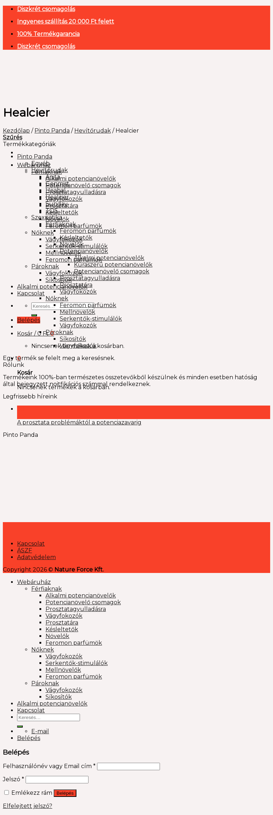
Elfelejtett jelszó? (27, 806)
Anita (53, 176)
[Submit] (34, 315)
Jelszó (13, 779)
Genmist (57, 183)
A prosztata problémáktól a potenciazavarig (79, 422)
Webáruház (34, 582)
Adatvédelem (36, 557)
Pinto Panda (52, 130)
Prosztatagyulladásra (76, 192)
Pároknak (45, 266)
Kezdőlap (16, 130)
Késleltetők (62, 212)
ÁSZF (24, 550)
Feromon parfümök (88, 230)
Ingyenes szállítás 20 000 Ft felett (65, 21)
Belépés (65, 793)
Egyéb (40, 163)
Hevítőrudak (92, 130)
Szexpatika (46, 217)
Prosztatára (76, 285)
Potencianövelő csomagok (83, 185)
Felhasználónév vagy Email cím (49, 766)
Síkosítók (59, 280)
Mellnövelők (77, 312)
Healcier (57, 197)
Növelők (72, 244)
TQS (52, 210)
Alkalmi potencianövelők (81, 178)
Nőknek (42, 232)
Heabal (56, 190)
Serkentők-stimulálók (91, 318)
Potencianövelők (84, 251)
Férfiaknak (61, 224)
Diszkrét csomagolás (46, 9)
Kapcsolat (31, 293)
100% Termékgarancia (48, 34)
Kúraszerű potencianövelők (113, 264)
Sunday (57, 203)
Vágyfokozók (64, 273)
